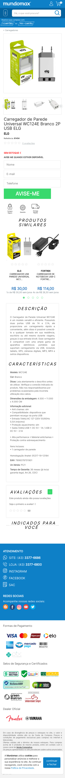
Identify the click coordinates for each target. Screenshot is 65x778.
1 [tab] (22, 297)
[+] (50, 491)
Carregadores (11, 30)
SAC (12, 585)
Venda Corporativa (24, 747)
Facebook (17, 578)
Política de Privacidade (22, 768)
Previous (4, 106)
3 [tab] (31, 297)
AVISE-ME (27, 194)
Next (61, 106)
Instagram (18, 571)
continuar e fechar (51, 762)
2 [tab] (26, 297)
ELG (6, 133)
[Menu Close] (5, 13)
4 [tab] (36, 297)
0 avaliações (28, 143)
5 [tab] (40, 297)
